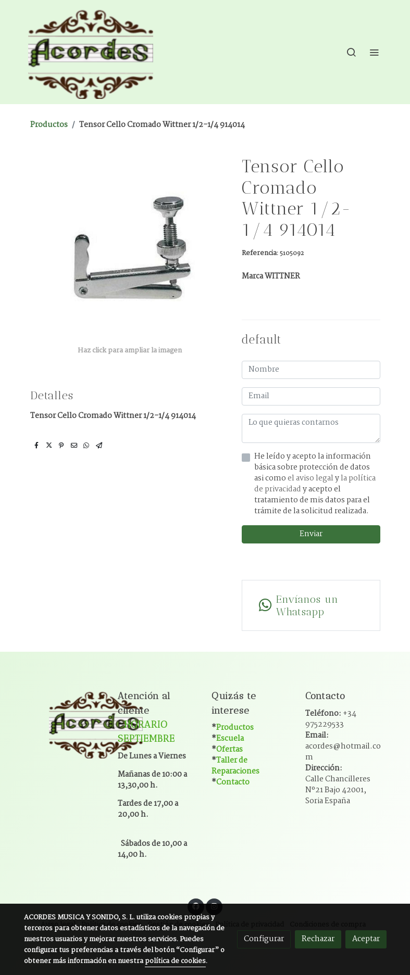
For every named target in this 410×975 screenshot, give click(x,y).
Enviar (311, 534)
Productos (49, 125)
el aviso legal (311, 478)
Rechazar (318, 939)
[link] (90, 52)
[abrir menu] (374, 52)
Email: (343, 746)
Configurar (264, 939)
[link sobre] (64, 723)
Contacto (233, 782)
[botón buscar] (351, 52)
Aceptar (366, 939)
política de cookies (175, 961)
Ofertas (229, 749)
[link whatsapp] (311, 605)
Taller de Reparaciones (235, 766)
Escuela (230, 738)
